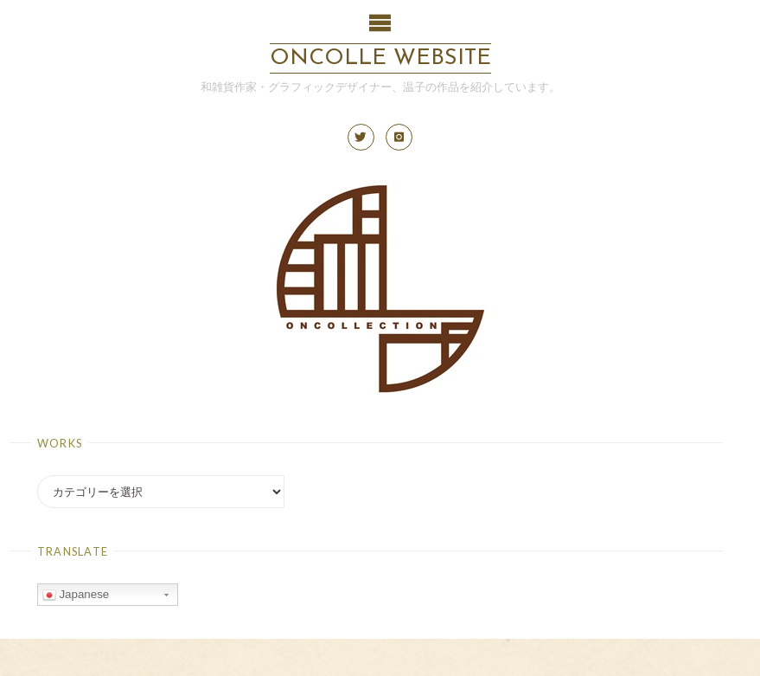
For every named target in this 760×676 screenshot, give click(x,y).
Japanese (76, 595)
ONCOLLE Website (380, 58)
